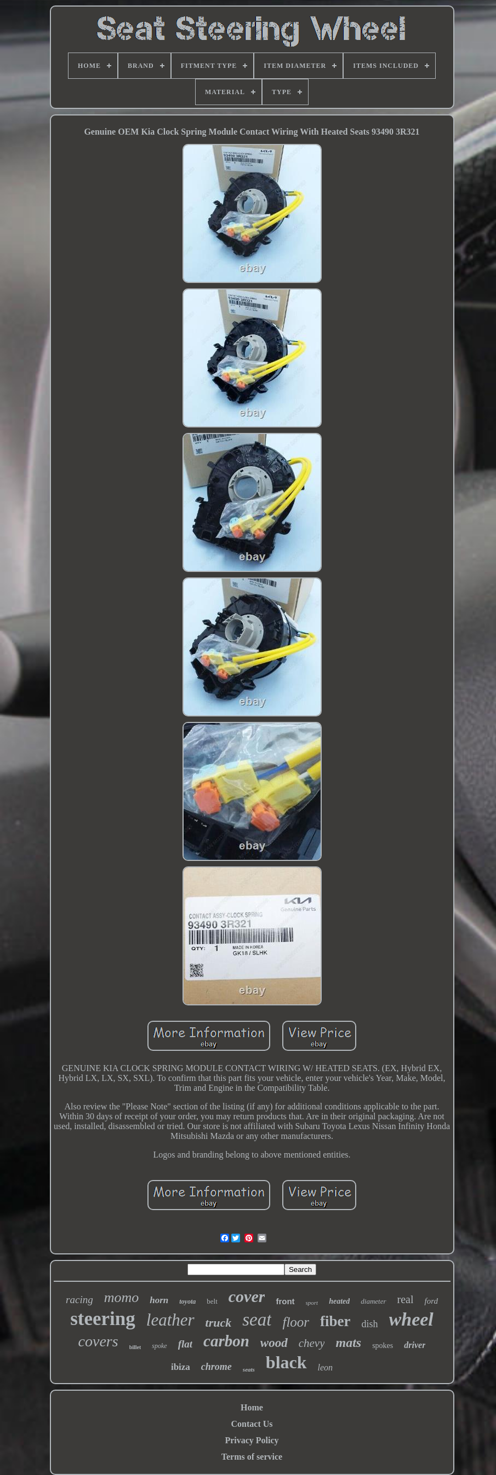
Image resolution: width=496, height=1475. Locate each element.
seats (249, 1369)
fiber (335, 1321)
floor (295, 1322)
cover (247, 1296)
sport (312, 1302)
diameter (373, 1301)
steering (102, 1318)
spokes (382, 1345)
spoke (159, 1346)
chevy (312, 1343)
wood (274, 1343)
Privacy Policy (251, 1440)
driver (414, 1345)
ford (430, 1301)
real (405, 1299)
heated (339, 1301)
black (286, 1362)
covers (98, 1341)
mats (348, 1342)
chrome (216, 1366)
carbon (226, 1341)
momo (121, 1297)
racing (79, 1299)
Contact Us (252, 1423)
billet (135, 1347)
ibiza (180, 1367)
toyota (187, 1301)
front (285, 1301)
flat (185, 1344)
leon (325, 1367)
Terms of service (251, 1456)
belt (212, 1301)
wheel (411, 1319)
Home (252, 1407)
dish (370, 1323)
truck (219, 1322)
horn (159, 1300)
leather (170, 1319)
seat (256, 1319)
